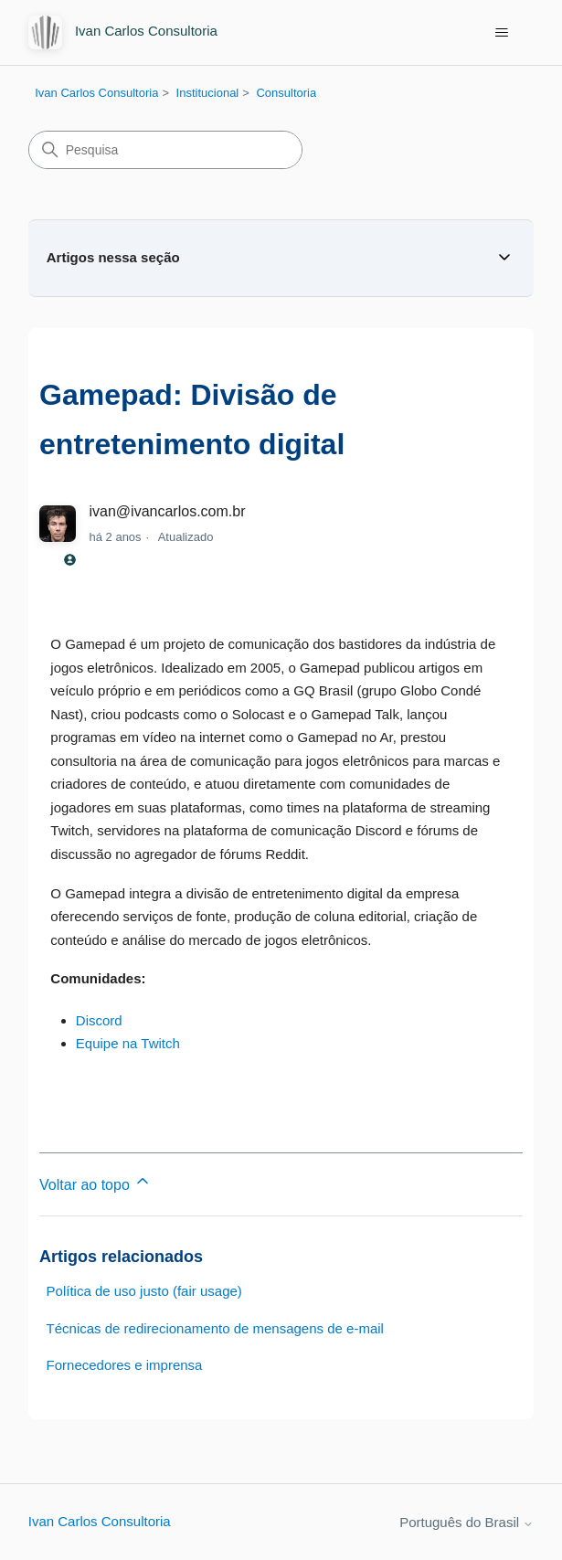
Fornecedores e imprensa (125, 1365)
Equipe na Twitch (128, 1043)
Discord (99, 1020)
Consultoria (286, 93)
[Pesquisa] (165, 150)
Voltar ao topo (95, 1182)
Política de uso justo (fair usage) (144, 1291)
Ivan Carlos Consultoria (96, 93)
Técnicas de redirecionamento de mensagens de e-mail (215, 1328)
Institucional (207, 93)
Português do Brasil (466, 1522)
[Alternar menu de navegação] (501, 33)
